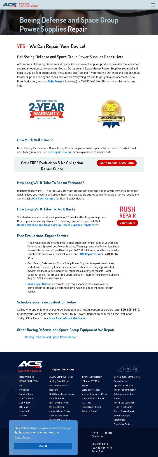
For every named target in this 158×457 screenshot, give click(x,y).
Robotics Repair (89, 411)
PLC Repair (87, 403)
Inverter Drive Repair (92, 377)
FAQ (21, 385)
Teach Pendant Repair (125, 390)
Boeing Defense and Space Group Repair (50, 337)
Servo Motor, (133, 377)
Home (95, 432)
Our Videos (25, 403)
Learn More (127, 222)
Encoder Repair (56, 398)
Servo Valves (120, 381)
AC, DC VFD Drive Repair (61, 377)
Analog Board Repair (59, 381)
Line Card (24, 411)
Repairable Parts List (124, 424)
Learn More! (22, 437)
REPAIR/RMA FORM (29, 381)
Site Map (23, 407)
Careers (23, 415)
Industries (24, 390)
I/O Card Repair (56, 407)
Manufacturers (26, 394)
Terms (108, 432)
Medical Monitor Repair (93, 398)
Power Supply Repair (91, 407)
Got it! (43, 446)
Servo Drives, (120, 377)
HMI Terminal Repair (59, 403)
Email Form (98, 451)
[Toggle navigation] (153, 4)
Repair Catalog (26, 377)
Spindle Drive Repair (124, 385)
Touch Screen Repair (124, 411)
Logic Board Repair (91, 390)
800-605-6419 (100, 443)
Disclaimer (98, 436)
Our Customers (27, 398)
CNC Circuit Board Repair (61, 394)
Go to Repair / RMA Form (117, 162)
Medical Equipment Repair (95, 394)
